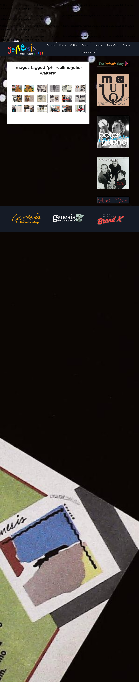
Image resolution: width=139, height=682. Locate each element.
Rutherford (112, 45)
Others (126, 45)
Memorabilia (88, 52)
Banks (62, 45)
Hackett (98, 45)
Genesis (50, 45)
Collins (73, 45)
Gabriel (85, 45)
